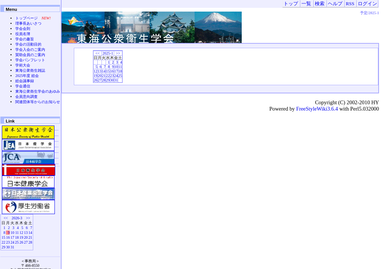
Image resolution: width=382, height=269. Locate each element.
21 (104, 76)
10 (116, 67)
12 (95, 71)
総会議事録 (24, 81)
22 (108, 76)
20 (99, 76)
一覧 (306, 3)
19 (95, 76)
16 (112, 71)
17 (116, 71)
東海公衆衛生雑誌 (30, 70)
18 (120, 71)
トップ (291, 3)
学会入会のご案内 (30, 49)
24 (116, 76)
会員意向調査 (26, 97)
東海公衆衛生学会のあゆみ (37, 91)
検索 (320, 3)
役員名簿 (22, 34)
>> (118, 53)
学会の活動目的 (28, 44)
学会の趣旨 (24, 39)
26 (95, 80)
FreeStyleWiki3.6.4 (317, 109)
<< (98, 53)
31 (116, 80)
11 (120, 67)
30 (112, 80)
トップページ (26, 18)
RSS (350, 3)
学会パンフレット (30, 60)
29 (108, 80)
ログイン (367, 3)
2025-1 (108, 53)
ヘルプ (335, 3)
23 (112, 76)
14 (104, 71)
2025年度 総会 (27, 76)
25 (120, 76)
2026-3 (17, 218)
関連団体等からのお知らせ (37, 102)
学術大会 (22, 65)
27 (99, 80)
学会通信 (22, 86)
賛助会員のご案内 (30, 55)
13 (99, 71)
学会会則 (22, 29)
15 (108, 71)
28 (104, 80)
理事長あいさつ (28, 23)
